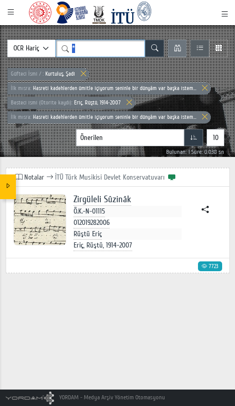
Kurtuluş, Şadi (43, 73)
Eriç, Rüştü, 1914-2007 (66, 102)
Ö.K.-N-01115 (89, 211)
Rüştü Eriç (88, 234)
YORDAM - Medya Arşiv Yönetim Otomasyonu (86, 397)
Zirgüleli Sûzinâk (102, 199)
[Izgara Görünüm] (218, 48)
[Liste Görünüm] (199, 48)
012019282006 (92, 222)
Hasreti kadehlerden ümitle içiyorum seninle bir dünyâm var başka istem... (103, 88)
